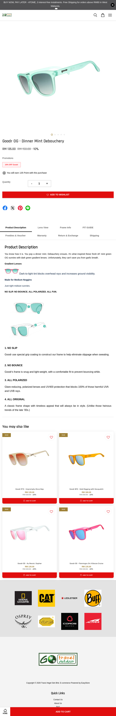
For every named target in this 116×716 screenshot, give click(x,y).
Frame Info (65, 227)
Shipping (94, 235)
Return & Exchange (68, 235)
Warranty (41, 235)
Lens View (43, 227)
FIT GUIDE (88, 227)
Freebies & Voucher (15, 235)
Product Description (15, 227)
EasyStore (85, 683)
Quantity (6, 182)
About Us (58, 703)
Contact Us (58, 700)
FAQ (58, 707)
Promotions (7, 158)
